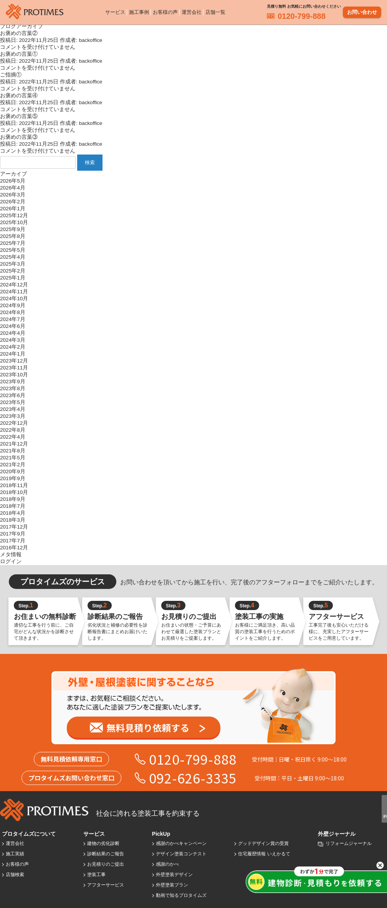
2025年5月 (12, 250)
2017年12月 (14, 527)
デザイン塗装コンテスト (181, 853)
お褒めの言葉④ (19, 95)
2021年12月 (14, 444)
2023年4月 (12, 409)
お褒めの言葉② (19, 33)
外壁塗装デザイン (174, 874)
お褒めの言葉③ (19, 137)
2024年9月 (12, 305)
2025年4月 (12, 257)
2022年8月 (12, 430)
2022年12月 (14, 423)
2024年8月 (12, 312)
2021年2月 (12, 464)
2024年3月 (12, 340)
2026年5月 (12, 181)
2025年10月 (14, 222)
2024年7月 (12, 319)
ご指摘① (11, 75)
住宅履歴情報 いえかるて (264, 853)
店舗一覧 (215, 11)
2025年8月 (12, 236)
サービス (115, 11)
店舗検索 (15, 874)
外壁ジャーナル (337, 834)
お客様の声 (165, 11)
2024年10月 (14, 298)
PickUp (161, 834)
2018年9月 (12, 499)
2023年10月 (14, 375)
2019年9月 (12, 478)
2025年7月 (12, 243)
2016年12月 (14, 547)
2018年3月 (12, 520)
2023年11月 (14, 368)
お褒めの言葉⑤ (19, 116)
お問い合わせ (362, 11)
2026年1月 (12, 208)
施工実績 (15, 853)
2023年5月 (12, 402)
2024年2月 (12, 347)
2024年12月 (14, 285)
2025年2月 (12, 271)
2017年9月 (12, 534)
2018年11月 (14, 485)
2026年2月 (12, 202)
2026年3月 (12, 195)
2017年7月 (12, 541)
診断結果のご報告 (105, 853)
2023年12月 (14, 361)
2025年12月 (14, 215)
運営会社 (192, 11)
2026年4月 (12, 188)
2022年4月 (12, 437)
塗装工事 (96, 874)
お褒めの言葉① (19, 54)
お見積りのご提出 (105, 864)
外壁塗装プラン (172, 885)
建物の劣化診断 (103, 843)
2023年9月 (12, 381)
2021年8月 (12, 451)
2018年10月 (14, 492)
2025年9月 (12, 229)
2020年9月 (12, 471)
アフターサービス (105, 885)
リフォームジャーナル (349, 843)
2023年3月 (12, 416)
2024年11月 (14, 291)
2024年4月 (12, 333)
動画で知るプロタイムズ (181, 895)
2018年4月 (12, 513)
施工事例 (139, 11)
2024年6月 (12, 326)
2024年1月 (12, 354)
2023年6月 (12, 395)
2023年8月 (12, 388)
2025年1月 (12, 278)
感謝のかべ (167, 864)
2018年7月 (12, 506)
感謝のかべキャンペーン (181, 843)
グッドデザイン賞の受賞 (263, 843)
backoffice (90, 40)
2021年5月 (12, 458)
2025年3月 (12, 264)
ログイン (11, 561)
